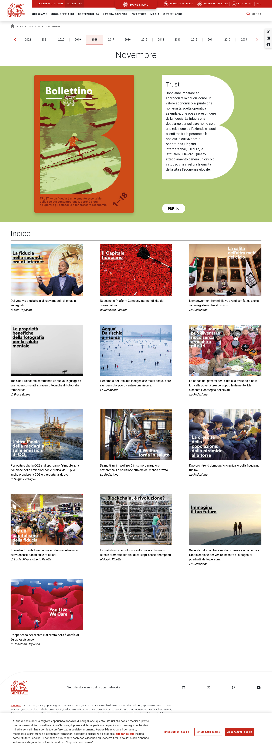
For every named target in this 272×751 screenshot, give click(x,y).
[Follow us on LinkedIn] (183, 687)
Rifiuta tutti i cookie (208, 731)
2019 (78, 39)
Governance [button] (172, 14)
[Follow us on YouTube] (258, 687)
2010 (227, 39)
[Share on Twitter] (268, 31)
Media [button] (154, 14)
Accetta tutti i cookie (239, 731)
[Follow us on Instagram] (233, 687)
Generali (16, 705)
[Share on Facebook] (268, 44)
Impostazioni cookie (176, 731)
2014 (161, 39)
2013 (178, 39)
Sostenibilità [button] (88, 14)
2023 (11, 39)
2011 (211, 39)
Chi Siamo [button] (39, 14)
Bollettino (26, 26)
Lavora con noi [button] (115, 14)
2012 (194, 39)
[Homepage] (13, 26)
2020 (61, 39)
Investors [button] (139, 14)
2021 (45, 39)
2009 (244, 39)
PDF (173, 209)
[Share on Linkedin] (268, 38)
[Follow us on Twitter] (209, 687)
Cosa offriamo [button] (62, 14)
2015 (144, 39)
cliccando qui (125, 734)
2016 (128, 39)
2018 (40, 26)
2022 (28, 39)
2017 (111, 39)
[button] (253, 14)
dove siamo (139, 4)
